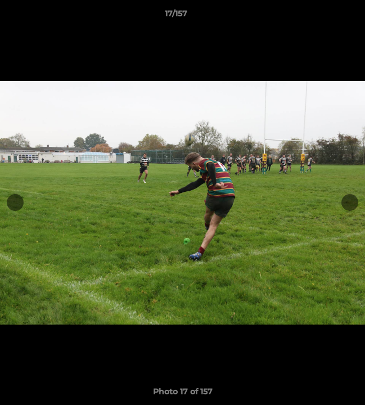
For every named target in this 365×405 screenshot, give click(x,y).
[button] (324, 16)
